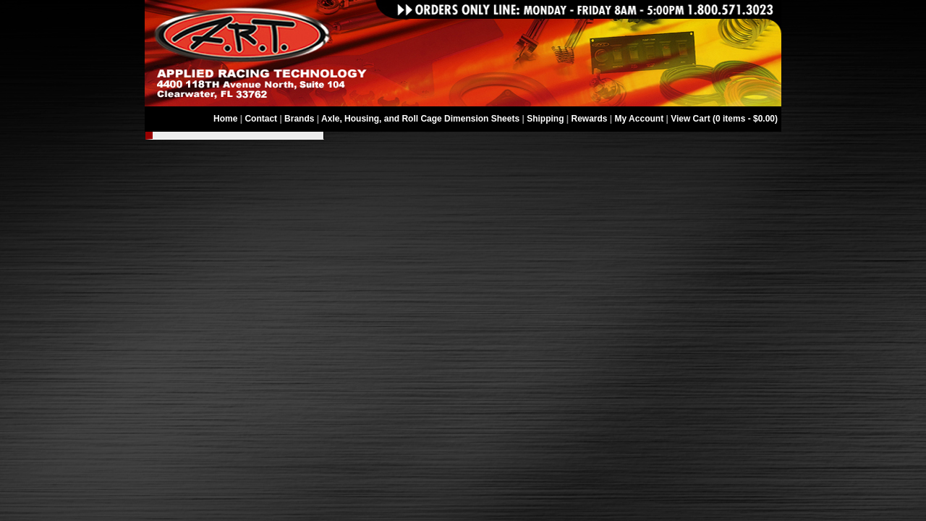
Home (225, 119)
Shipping (545, 119)
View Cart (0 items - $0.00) (724, 119)
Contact (261, 119)
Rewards (590, 119)
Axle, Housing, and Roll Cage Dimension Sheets (420, 119)
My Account (639, 119)
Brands (299, 119)
